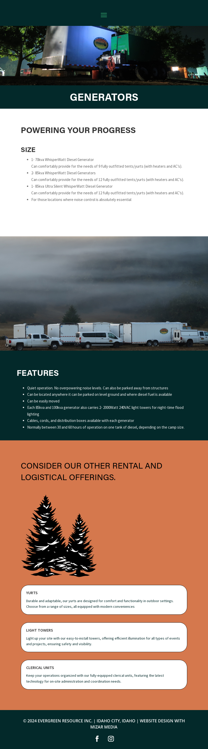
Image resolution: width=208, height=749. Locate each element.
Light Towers (39, 630)
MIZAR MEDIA (103, 727)
